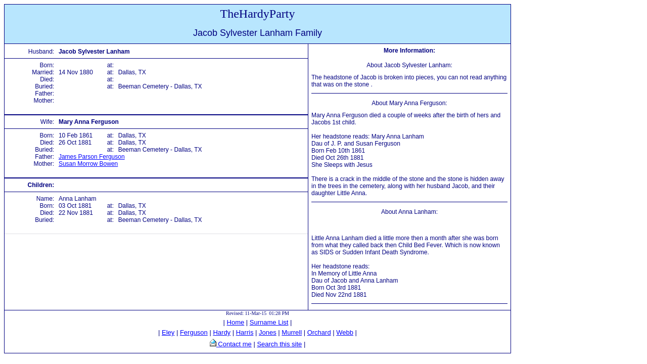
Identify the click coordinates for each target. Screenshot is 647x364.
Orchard (319, 332)
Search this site (279, 344)
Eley (168, 332)
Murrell (292, 332)
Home (236, 322)
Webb (344, 332)
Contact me (234, 344)
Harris (245, 332)
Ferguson (194, 332)
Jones (267, 332)
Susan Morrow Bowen (88, 163)
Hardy (221, 332)
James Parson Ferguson (92, 156)
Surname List (269, 322)
